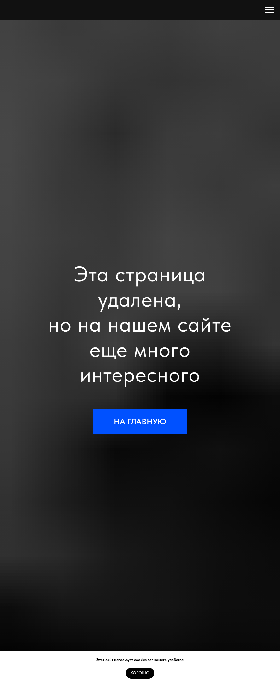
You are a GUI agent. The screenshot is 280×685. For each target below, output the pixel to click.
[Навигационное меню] (269, 10)
